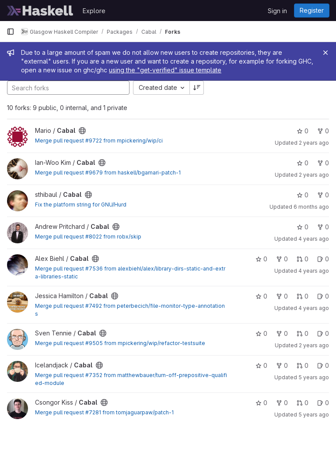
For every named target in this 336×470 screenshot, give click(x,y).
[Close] (325, 52)
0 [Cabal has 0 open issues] (323, 259)
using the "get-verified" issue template (165, 70)
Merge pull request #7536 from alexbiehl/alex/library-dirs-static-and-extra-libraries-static (130, 272)
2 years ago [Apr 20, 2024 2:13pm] (314, 345)
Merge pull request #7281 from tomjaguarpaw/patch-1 (104, 412)
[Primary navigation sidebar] (11, 32)
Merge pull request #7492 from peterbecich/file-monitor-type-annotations (130, 310)
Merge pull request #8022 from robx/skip (88, 236)
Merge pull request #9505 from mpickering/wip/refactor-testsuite (120, 343)
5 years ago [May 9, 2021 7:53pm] (313, 377)
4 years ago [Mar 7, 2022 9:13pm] (313, 238)
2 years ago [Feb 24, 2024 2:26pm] (314, 142)
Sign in (277, 10)
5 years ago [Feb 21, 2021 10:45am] (313, 414)
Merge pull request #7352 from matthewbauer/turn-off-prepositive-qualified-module (131, 379)
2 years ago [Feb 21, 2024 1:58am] (314, 174)
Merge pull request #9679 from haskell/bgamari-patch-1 (108, 172)
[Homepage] (40, 11)
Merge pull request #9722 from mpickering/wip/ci (99, 140)
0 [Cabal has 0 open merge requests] (302, 259)
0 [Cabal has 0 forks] (323, 131)
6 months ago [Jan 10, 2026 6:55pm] (311, 206)
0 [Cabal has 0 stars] (302, 131)
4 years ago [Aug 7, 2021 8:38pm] (313, 308)
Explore (94, 10)
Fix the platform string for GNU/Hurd (80, 204)
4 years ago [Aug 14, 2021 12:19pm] (313, 270)
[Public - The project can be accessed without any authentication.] (82, 130)
